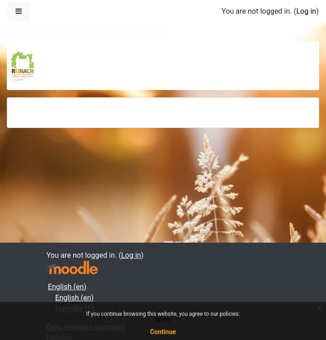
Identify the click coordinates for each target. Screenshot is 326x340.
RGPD (163, 320)
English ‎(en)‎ (67, 286)
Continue (163, 331)
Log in (306, 11)
